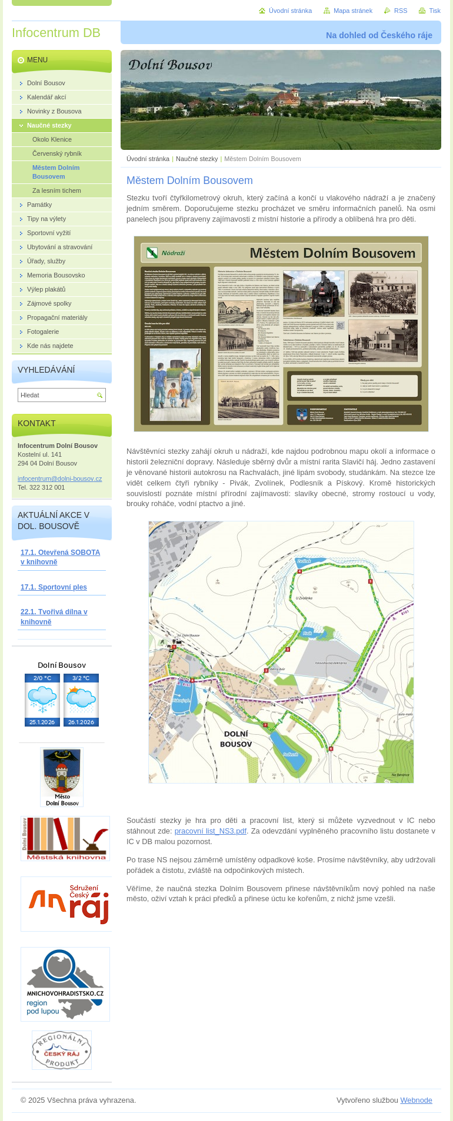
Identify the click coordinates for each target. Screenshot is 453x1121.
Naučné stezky (197, 158)
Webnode (416, 1100)
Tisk (435, 10)
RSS (400, 10)
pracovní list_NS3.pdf (211, 830)
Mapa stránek (353, 10)
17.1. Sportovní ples (54, 587)
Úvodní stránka (147, 158)
